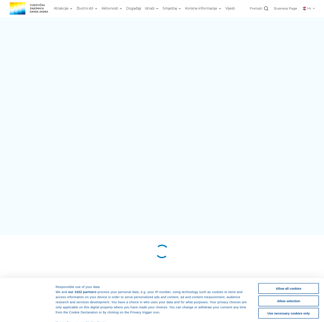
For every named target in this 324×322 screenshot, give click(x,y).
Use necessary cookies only (288, 285)
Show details (222, 313)
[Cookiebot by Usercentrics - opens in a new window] (27, 314)
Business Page (285, 8)
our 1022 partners (82, 263)
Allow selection (288, 272)
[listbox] (63, 8)
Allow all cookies (289, 260)
